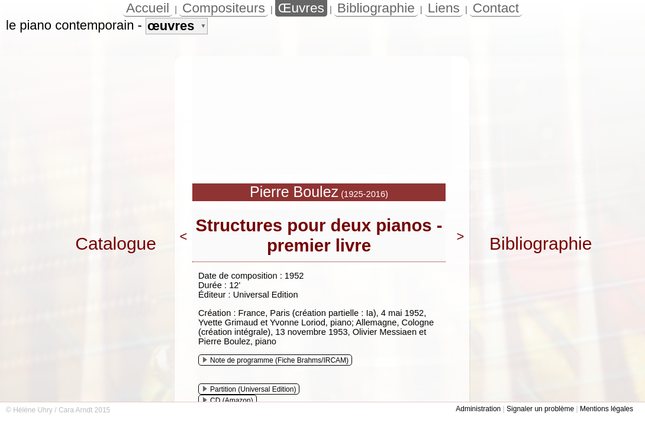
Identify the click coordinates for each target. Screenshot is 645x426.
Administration (478, 409)
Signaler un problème (540, 409)
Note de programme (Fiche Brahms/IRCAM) (276, 360)
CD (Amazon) (228, 400)
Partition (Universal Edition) (249, 389)
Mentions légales (606, 409)
